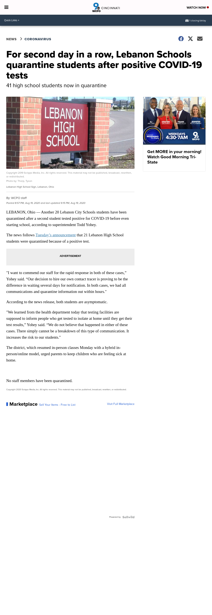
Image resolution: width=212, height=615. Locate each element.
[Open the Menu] (6, 7)
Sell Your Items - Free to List (57, 404)
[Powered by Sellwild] (128, 517)
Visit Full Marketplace (120, 404)
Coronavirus (38, 39)
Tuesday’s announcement (56, 235)
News (11, 39)
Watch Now (198, 7)
